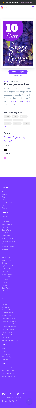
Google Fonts (6, 230)
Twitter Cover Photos (9, 326)
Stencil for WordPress (9, 376)
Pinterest (6, 81)
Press (3, 197)
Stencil (6, 7)
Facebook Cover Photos (10, 324)
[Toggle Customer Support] (29, 401)
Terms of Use (6, 354)
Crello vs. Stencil (7, 313)
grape (24, 116)
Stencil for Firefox (8, 373)
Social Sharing (6, 257)
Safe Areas (5, 249)
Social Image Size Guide (10, 340)
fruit (15, 116)
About (4, 191)
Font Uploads (6, 233)
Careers (4, 194)
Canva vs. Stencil (7, 310)
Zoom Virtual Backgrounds (11, 335)
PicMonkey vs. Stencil (9, 321)
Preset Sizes (6, 227)
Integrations (6, 307)
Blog (3, 205)
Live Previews (6, 268)
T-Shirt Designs (7, 332)
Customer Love (7, 202)
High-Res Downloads (9, 266)
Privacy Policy (6, 357)
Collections (6, 282)
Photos (4, 216)
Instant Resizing (7, 224)
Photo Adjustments (8, 241)
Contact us (5, 351)
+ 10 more (7, 127)
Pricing (4, 200)
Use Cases (5, 337)
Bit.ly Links (5, 271)
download (19, 75)
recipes (17, 123)
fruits (7, 116)
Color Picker (6, 235)
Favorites (5, 279)
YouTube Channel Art (9, 329)
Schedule (5, 263)
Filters (4, 244)
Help (3, 348)
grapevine (19, 120)
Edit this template (18, 72)
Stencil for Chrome (8, 370)
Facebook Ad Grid (8, 246)
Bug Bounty (6, 359)
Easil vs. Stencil (7, 315)
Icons (3, 219)
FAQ (3, 302)
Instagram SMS (7, 260)
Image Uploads (7, 274)
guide (27, 123)
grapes (8, 120)
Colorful (14, 101)
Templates (5, 222)
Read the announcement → (26, 2)
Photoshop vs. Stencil (9, 318)
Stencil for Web (7, 368)
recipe (8, 123)
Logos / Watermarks (8, 277)
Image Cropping (7, 238)
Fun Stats (5, 304)
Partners (4, 208)
